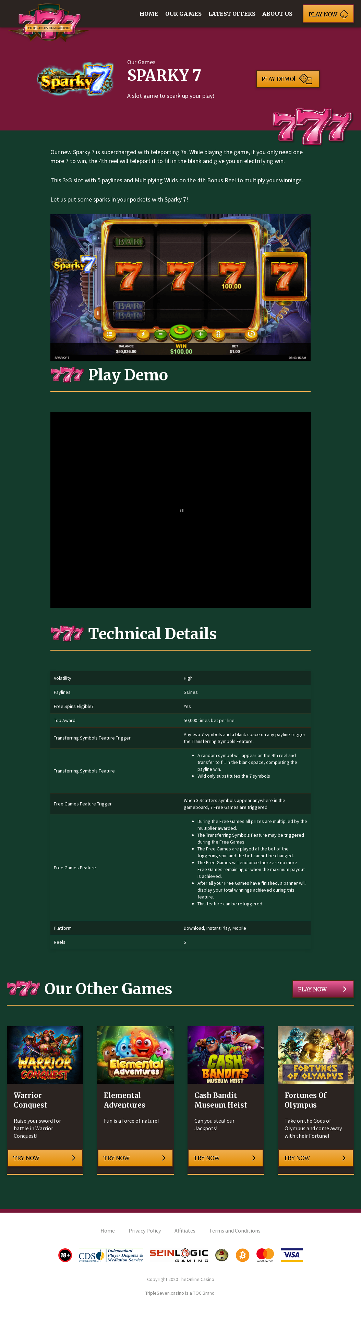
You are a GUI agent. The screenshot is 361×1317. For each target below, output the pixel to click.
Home (149, 13)
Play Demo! (287, 79)
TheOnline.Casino (196, 1279)
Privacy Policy (145, 1230)
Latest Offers (231, 13)
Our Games (183, 13)
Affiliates (185, 1230)
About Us (277, 13)
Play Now (322, 989)
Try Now (44, 1158)
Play (328, 14)
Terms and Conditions (235, 1230)
